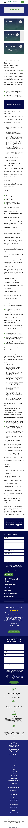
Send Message (8, 574)
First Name (7, 537)
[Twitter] (15, 812)
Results (13, 767)
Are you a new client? (8, 553)
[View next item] (14, 628)
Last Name (7, 540)
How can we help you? (9, 556)
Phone (6, 651)
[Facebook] (10, 812)
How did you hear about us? (10, 550)
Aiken (22, 70)
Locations (14, 765)
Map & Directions (14, 784)
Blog (14, 769)
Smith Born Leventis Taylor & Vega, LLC (13, 74)
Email (6, 547)
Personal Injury (14, 763)
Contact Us (14, 773)
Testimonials (14, 771)
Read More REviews (14, 631)
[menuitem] (13, 584)
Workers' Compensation (14, 762)
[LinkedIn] (12, 812)
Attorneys (14, 760)
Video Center (14, 775)
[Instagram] (17, 812)
